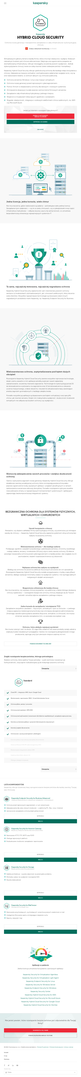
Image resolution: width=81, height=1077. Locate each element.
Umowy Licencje (68, 1047)
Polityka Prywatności (43, 1047)
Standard (27, 680)
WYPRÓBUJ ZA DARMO (40, 122)
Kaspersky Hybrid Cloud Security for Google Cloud (40, 1002)
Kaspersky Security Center (40, 991)
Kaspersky (40, 2)
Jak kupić (40, 129)
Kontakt (6, 1052)
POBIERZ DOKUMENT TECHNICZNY (40, 644)
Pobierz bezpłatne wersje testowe (40, 1035)
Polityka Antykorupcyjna (56, 1047)
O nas (5, 1056)
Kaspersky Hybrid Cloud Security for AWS (40, 995)
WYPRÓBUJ (40, 816)
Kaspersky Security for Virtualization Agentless (40, 974)
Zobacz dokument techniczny (43, 48)
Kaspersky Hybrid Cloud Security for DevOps (40, 1005)
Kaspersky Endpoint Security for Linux (40, 981)
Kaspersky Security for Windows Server (40, 985)
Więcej (40, 821)
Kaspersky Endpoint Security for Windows (40, 988)
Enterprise (45, 669)
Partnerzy (6, 1059)
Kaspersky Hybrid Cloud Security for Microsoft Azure (40, 998)
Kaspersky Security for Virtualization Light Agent (40, 978)
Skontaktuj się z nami (40, 1030)
